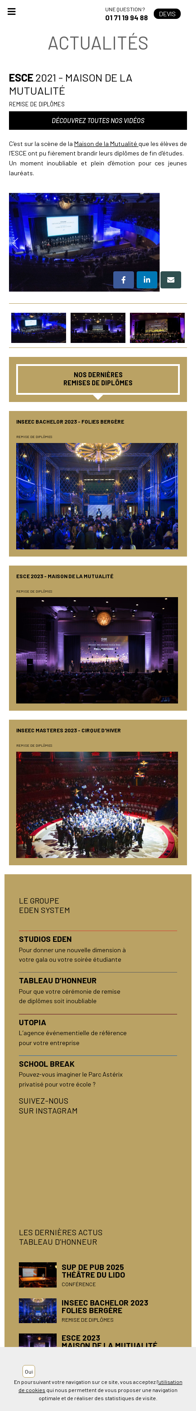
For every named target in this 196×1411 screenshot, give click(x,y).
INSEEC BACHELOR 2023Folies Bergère (105, 1306)
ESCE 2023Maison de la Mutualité (109, 1341)
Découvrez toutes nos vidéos (98, 120)
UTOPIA (32, 1022)
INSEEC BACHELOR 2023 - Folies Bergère (70, 421)
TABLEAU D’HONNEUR (58, 980)
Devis (167, 14)
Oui (29, 1371)
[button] (123, 279)
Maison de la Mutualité (105, 143)
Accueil (56, 14)
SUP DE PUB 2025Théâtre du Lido (93, 1270)
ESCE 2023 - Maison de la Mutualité (64, 576)
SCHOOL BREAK (47, 1064)
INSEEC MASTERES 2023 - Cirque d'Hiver (68, 730)
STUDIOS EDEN (45, 939)
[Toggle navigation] (11, 14)
